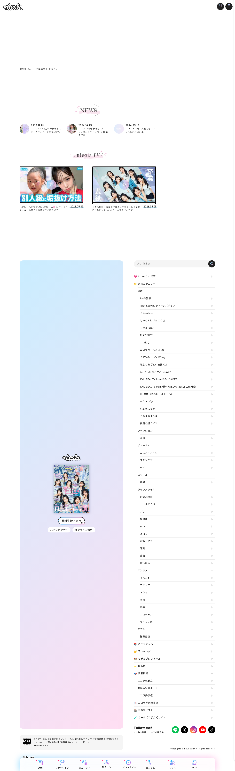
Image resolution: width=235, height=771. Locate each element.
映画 (142, 599)
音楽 (142, 607)
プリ (142, 511)
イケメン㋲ (146, 401)
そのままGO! (147, 327)
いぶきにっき (147, 408)
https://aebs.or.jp (41, 745)
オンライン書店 (84, 529)
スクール (106, 764)
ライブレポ (146, 622)
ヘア (142, 467)
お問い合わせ (188, 739)
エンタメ (150, 764)
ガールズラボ (147, 504)
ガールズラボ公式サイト (150, 717)
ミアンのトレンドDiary (152, 357)
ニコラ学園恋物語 (146, 703)
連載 (40, 764)
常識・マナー (147, 541)
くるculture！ (147, 313)
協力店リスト (143, 710)
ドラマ (144, 592)
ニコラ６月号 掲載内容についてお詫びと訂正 (135, 129)
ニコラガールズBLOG (152, 349)
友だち (144, 533)
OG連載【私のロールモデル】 (157, 394)
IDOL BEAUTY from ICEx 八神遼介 (159, 379)
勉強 (142, 482)
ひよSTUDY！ (147, 335)
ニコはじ (145, 342)
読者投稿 (141, 673)
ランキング (142, 651)
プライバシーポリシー (143, 739)
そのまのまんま (149, 416)
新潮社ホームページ (205, 739)
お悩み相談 (146, 497)
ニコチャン (146, 614)
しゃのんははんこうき (152, 320)
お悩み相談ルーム (148, 688)
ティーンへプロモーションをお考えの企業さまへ (192, 742)
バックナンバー (59, 529)
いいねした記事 (145, 276)
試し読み (145, 563)
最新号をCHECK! (71, 520)
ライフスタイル (129, 764)
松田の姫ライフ (149, 423)
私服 (142, 438)
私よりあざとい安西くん (154, 364)
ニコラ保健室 (145, 680)
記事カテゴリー (145, 284)
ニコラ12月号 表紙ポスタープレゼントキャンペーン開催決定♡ (88, 130)
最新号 (140, 666)
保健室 (144, 519)
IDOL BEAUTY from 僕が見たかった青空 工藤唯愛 (168, 386)
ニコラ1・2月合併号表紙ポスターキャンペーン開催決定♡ (40, 129)
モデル (172, 764)
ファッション (62, 764)
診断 (142, 555)
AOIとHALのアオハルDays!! (155, 372)
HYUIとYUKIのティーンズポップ (157, 305)
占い (194, 764)
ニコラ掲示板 (145, 695)
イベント (145, 577)
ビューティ (84, 764)
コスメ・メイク (149, 452)
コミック (145, 585)
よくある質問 (173, 739)
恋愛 (142, 548)
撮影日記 (145, 636)
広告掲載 (160, 739)
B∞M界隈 (145, 298)
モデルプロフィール (147, 659)
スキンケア (146, 460)
